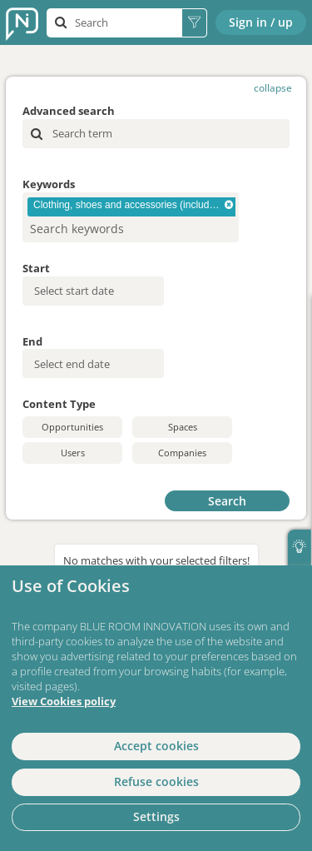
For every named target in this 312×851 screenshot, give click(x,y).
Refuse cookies (156, 781)
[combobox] (130, 217)
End (32, 341)
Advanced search (68, 110)
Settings (156, 816)
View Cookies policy (64, 701)
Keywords (48, 184)
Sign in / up (261, 22)
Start (36, 268)
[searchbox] (103, 228)
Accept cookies (156, 746)
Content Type (59, 403)
